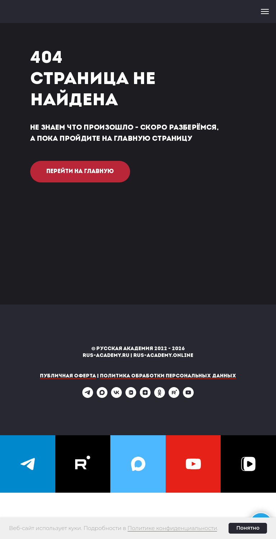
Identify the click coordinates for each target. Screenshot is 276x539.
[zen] (145, 396)
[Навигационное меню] (265, 11)
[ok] (159, 396)
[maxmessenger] (102, 396)
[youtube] (188, 396)
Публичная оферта (68, 376)
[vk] (116, 396)
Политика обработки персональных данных (168, 376)
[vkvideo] (130, 396)
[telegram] (87, 396)
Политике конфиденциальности (172, 528)
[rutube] (174, 396)
